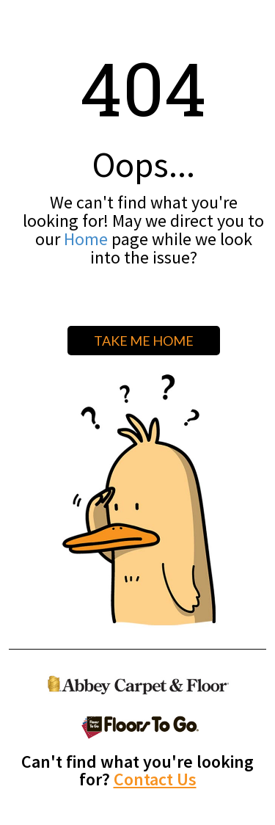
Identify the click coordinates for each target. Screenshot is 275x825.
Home (86, 239)
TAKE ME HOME (144, 340)
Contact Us (155, 779)
